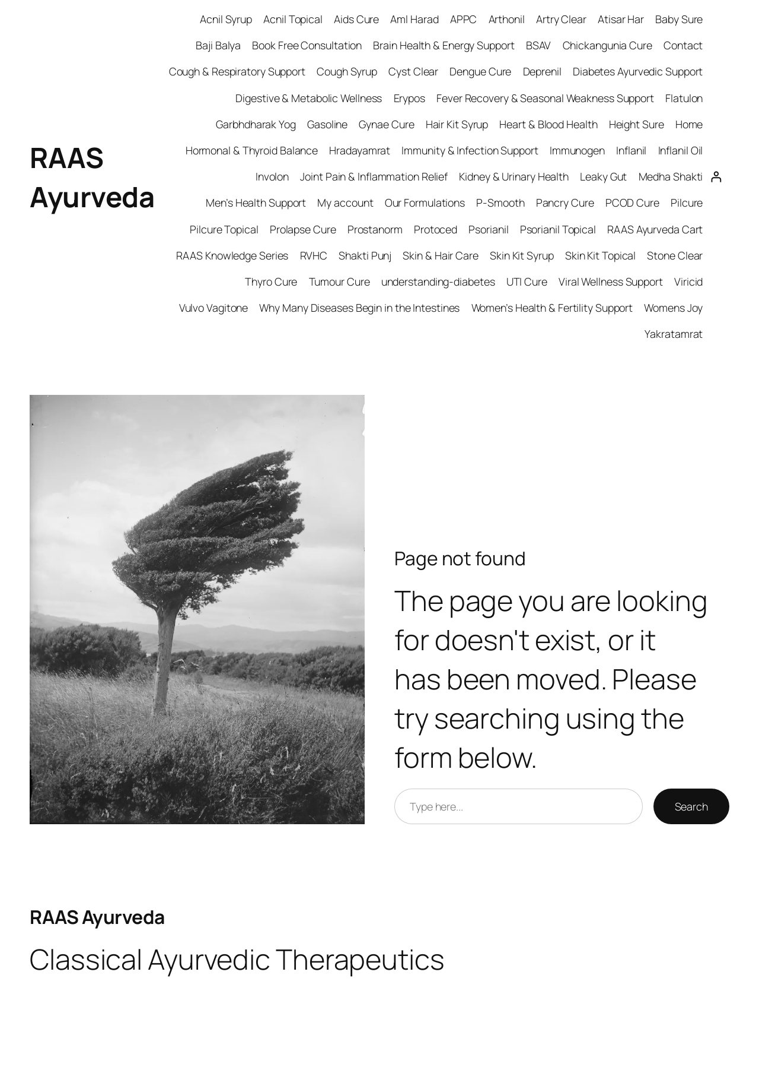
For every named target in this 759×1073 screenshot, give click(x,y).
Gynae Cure (386, 124)
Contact (683, 45)
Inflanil (631, 150)
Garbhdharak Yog (256, 124)
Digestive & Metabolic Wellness (308, 98)
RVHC (314, 255)
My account (345, 202)
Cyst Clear (413, 71)
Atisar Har (621, 19)
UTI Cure (526, 281)
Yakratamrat (674, 334)
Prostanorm (375, 229)
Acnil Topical (293, 19)
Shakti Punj (365, 255)
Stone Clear (675, 255)
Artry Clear (561, 19)
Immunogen (577, 150)
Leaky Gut (603, 176)
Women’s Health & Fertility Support (552, 307)
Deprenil (542, 71)
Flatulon (684, 98)
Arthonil (507, 19)
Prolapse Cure (303, 229)
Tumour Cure (339, 281)
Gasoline (327, 124)
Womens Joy (673, 307)
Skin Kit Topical (600, 255)
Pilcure (687, 202)
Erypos (409, 98)
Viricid (688, 281)
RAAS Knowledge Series (232, 255)
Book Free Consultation (307, 45)
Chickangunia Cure (607, 45)
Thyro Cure (271, 281)
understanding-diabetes (438, 281)
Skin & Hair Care (440, 255)
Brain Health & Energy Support (443, 45)
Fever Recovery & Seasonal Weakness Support (545, 98)
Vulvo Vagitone (213, 307)
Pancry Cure (565, 202)
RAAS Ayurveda (97, 917)
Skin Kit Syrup (522, 255)
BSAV (538, 45)
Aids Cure (356, 19)
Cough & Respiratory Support (237, 71)
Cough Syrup (347, 71)
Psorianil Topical (558, 229)
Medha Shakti (671, 176)
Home (689, 124)
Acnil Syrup (226, 19)
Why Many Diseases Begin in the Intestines (359, 307)
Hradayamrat (359, 150)
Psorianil (488, 229)
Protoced (435, 229)
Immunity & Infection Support (469, 150)
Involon (272, 176)
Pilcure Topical (224, 229)
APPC (463, 19)
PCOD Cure (632, 202)
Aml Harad (414, 19)
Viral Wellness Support (611, 281)
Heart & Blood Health (548, 124)
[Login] (716, 176)
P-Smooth (500, 202)
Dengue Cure (480, 71)
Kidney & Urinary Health (514, 176)
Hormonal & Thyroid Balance (252, 150)
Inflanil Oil (680, 150)
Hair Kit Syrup (457, 124)
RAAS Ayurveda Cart (655, 229)
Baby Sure (679, 19)
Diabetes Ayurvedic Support (638, 71)
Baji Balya (218, 45)
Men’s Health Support (256, 202)
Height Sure (636, 124)
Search (691, 806)
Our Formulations (425, 202)
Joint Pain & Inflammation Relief (374, 176)
